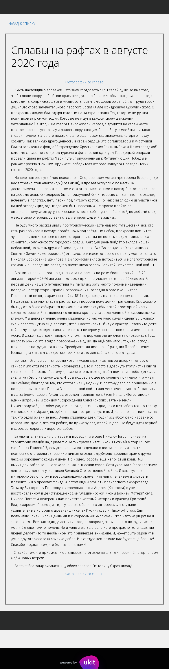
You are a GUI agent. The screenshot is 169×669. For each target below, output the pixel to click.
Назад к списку (22, 24)
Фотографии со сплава (84, 82)
